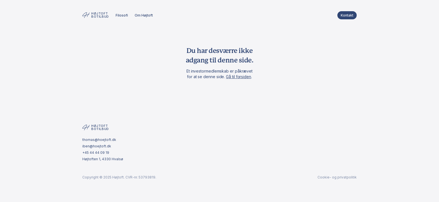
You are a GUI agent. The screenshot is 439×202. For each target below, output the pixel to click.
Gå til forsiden (238, 76)
